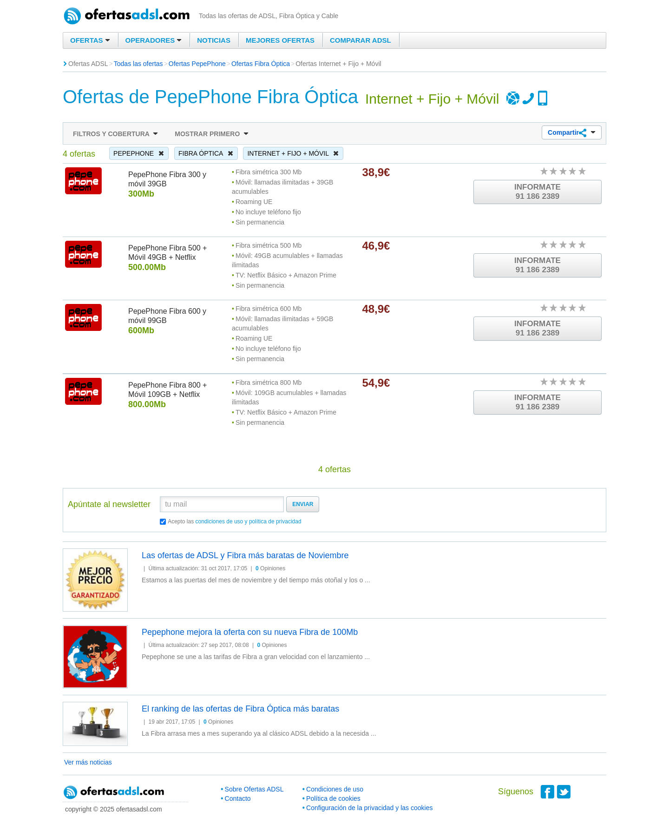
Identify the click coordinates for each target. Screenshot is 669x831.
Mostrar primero (212, 134)
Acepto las (235, 521)
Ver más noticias (88, 762)
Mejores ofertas (280, 40)
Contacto (238, 798)
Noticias (213, 40)
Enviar (302, 504)
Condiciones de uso (334, 789)
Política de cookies (333, 798)
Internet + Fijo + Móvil (293, 153)
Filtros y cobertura (115, 134)
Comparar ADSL (360, 40)
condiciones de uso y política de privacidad (249, 521)
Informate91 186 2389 (537, 192)
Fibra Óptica (206, 153)
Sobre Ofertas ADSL (254, 789)
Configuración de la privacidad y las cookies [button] (369, 807)
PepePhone (138, 153)
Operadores (153, 40)
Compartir (572, 133)
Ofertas (90, 40)
